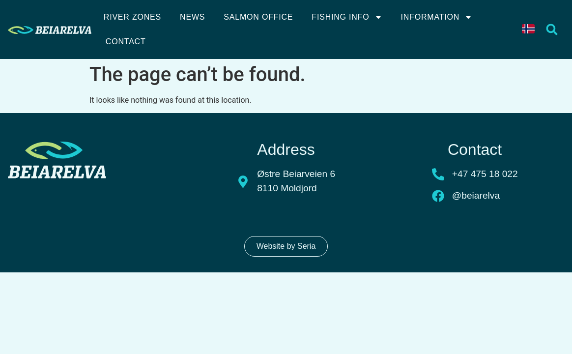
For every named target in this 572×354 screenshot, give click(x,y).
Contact (126, 41)
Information (437, 17)
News (192, 17)
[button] (552, 30)
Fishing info (347, 17)
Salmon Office (258, 17)
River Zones (132, 17)
